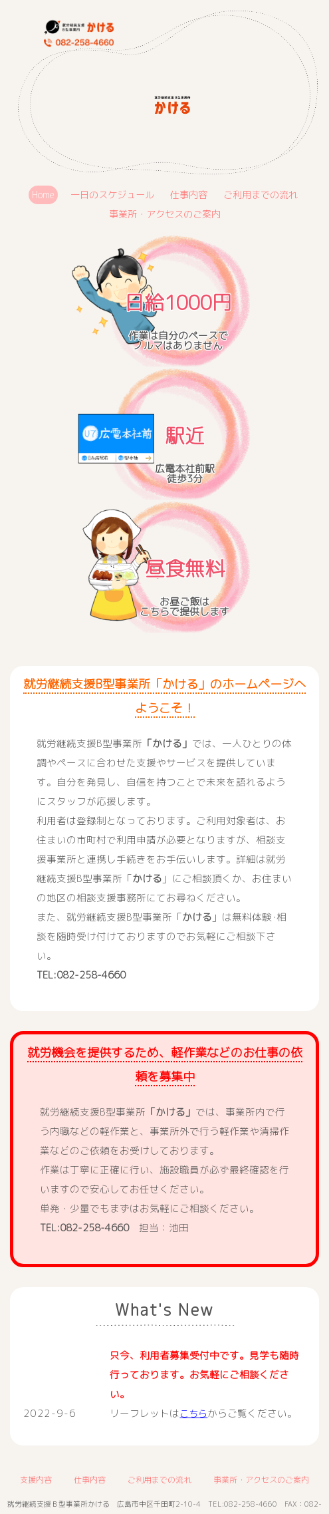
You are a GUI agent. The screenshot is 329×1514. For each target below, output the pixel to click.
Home (36, 195)
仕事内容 (189, 195)
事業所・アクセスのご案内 (165, 214)
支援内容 (36, 1479)
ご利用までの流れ (265, 195)
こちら (194, 1413)
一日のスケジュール (109, 195)
